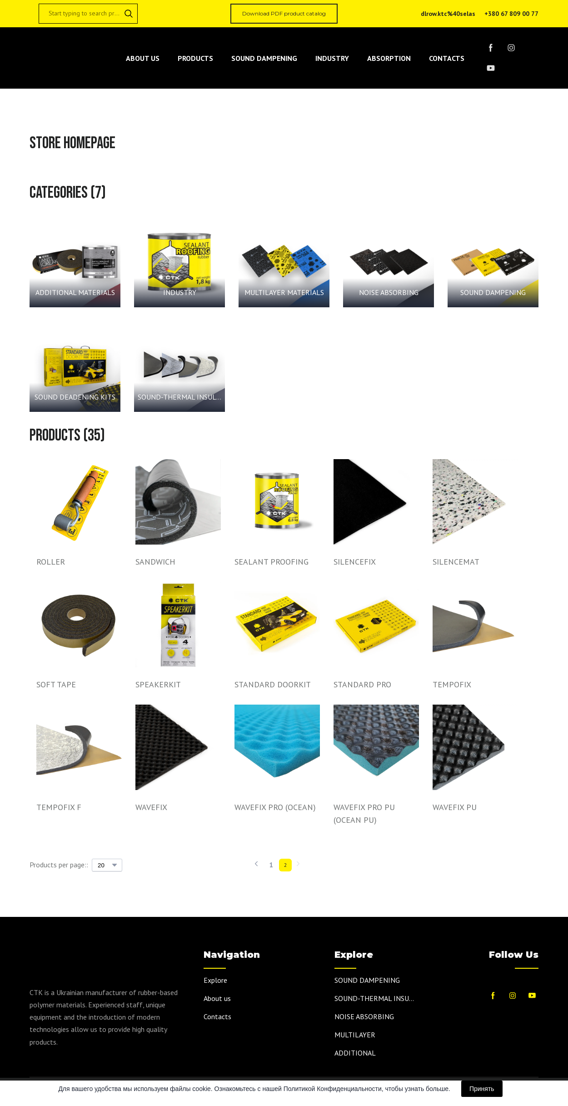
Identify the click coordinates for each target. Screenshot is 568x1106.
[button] (128, 13)
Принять (481, 1088)
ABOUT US (142, 58)
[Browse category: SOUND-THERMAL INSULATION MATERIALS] (179, 366)
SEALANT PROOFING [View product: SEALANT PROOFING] (271, 561)
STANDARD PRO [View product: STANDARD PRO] (362, 684)
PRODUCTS (195, 58)
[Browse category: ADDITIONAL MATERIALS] (75, 261)
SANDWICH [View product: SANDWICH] (155, 561)
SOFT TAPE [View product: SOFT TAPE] (56, 684)
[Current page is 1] (270, 865)
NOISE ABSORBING (364, 1016)
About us (217, 998)
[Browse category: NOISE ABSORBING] (388, 261)
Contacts (217, 1016)
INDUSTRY (332, 58)
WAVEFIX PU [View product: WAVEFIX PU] (455, 807)
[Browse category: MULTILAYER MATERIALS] (284, 261)
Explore (215, 980)
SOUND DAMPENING (264, 58)
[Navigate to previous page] (256, 865)
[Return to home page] (68, 58)
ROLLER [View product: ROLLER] (50, 561)
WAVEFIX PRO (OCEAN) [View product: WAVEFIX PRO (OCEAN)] (275, 807)
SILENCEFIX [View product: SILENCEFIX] (355, 561)
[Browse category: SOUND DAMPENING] (493, 261)
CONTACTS (446, 58)
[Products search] (88, 14)
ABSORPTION (389, 58)
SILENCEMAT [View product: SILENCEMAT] (456, 561)
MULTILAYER (354, 1034)
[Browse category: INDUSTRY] (179, 261)
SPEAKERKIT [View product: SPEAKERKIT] (158, 684)
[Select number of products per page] (107, 865)
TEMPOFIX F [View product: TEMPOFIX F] (58, 807)
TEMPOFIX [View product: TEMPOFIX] (452, 684)
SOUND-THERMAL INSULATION (375, 998)
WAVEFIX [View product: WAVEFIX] (151, 807)
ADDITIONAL (355, 1052)
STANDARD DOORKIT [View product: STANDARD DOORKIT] (272, 684)
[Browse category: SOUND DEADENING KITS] (75, 366)
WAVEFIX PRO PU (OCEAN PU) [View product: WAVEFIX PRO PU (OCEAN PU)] (364, 813)
